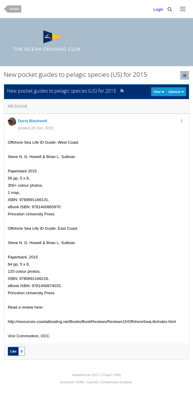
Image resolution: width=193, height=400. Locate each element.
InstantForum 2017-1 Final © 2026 (96, 375)
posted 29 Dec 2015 (36, 128)
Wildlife (14, 9)
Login (158, 9)
